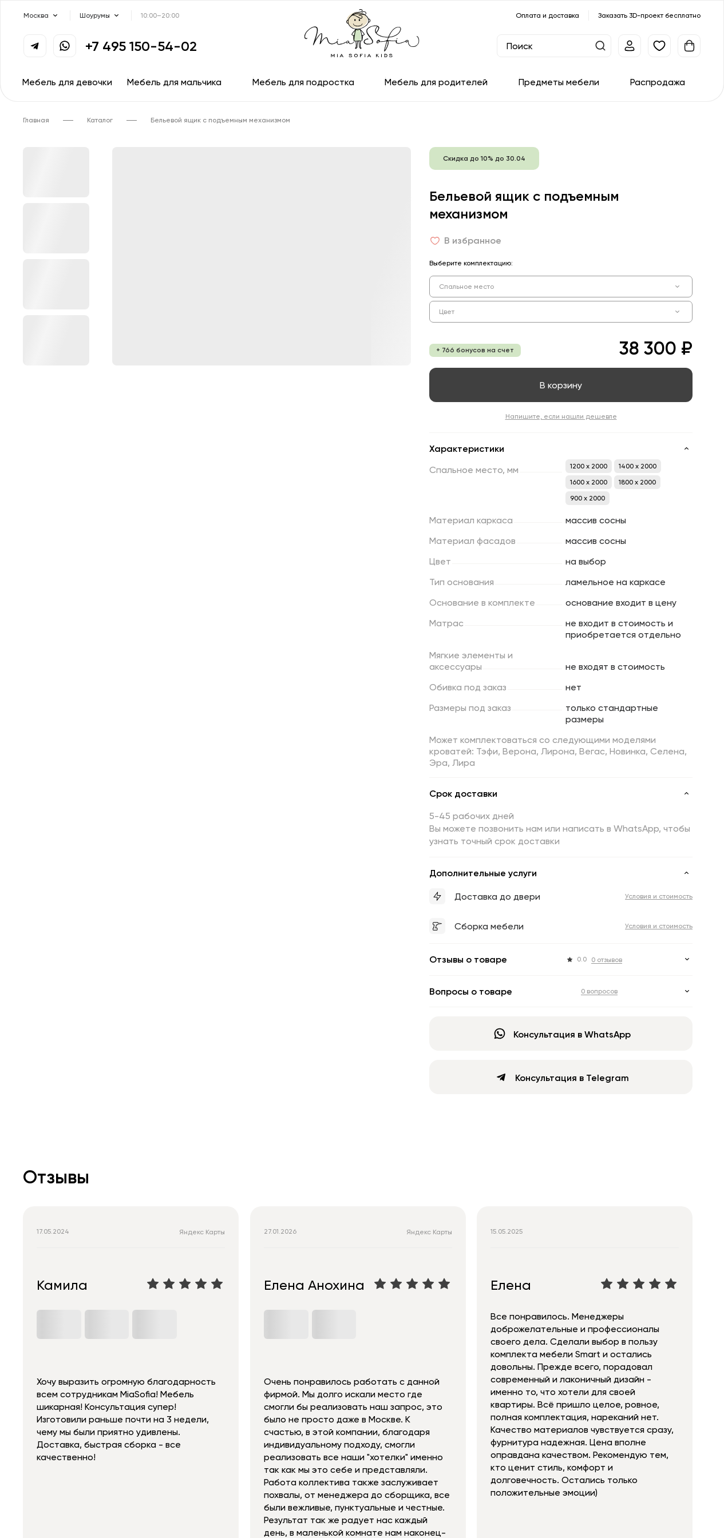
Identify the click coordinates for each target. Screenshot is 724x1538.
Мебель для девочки (67, 81)
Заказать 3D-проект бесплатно (649, 15)
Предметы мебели (559, 81)
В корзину (561, 385)
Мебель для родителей (436, 81)
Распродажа (657, 81)
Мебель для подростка (303, 81)
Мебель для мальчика (174, 81)
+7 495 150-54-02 (141, 46)
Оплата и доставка (547, 15)
